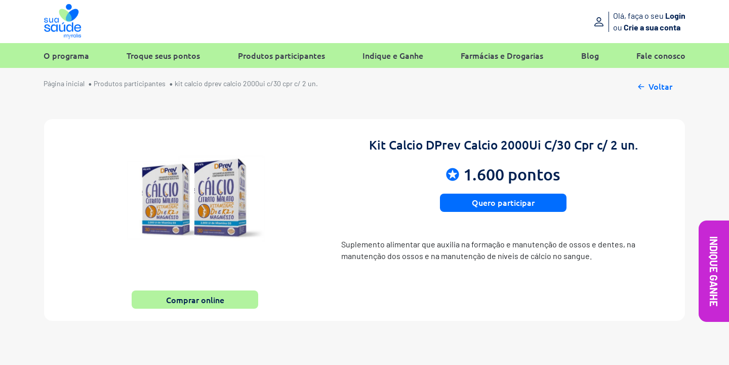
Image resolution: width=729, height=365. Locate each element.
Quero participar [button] (503, 202)
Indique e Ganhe (392, 55)
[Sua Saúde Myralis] (63, 22)
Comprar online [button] (195, 299)
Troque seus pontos (163, 55)
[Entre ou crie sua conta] (611, 21)
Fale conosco (660, 55)
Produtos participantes (281, 55)
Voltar (654, 85)
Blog (590, 55)
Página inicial (64, 83)
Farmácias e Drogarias (502, 55)
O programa (66, 55)
